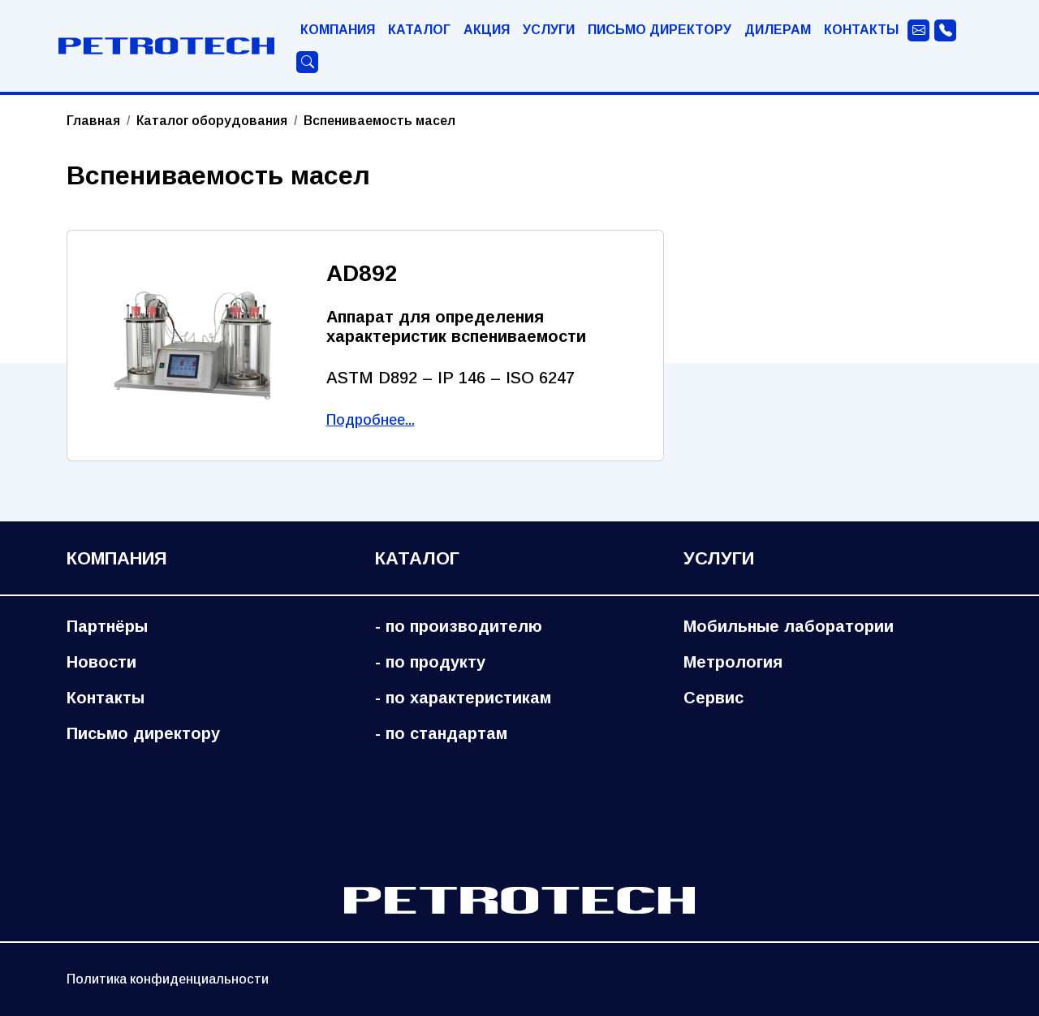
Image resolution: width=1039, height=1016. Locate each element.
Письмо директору (659, 30)
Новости (101, 662)
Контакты (861, 30)
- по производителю (458, 626)
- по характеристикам (463, 698)
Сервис (713, 698)
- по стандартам (441, 733)
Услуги (549, 30)
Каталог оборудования (211, 121)
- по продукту (430, 662)
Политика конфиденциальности (168, 979)
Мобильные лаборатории (788, 626)
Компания (337, 30)
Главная (93, 121)
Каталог (419, 30)
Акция (486, 30)
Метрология (732, 662)
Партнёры (107, 626)
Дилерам (777, 30)
